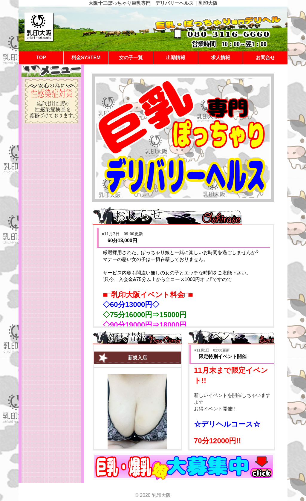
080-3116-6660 (228, 34)
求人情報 (220, 57)
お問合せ (265, 57)
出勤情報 (175, 57)
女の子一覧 (131, 57)
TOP (41, 57)
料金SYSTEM (86, 57)
